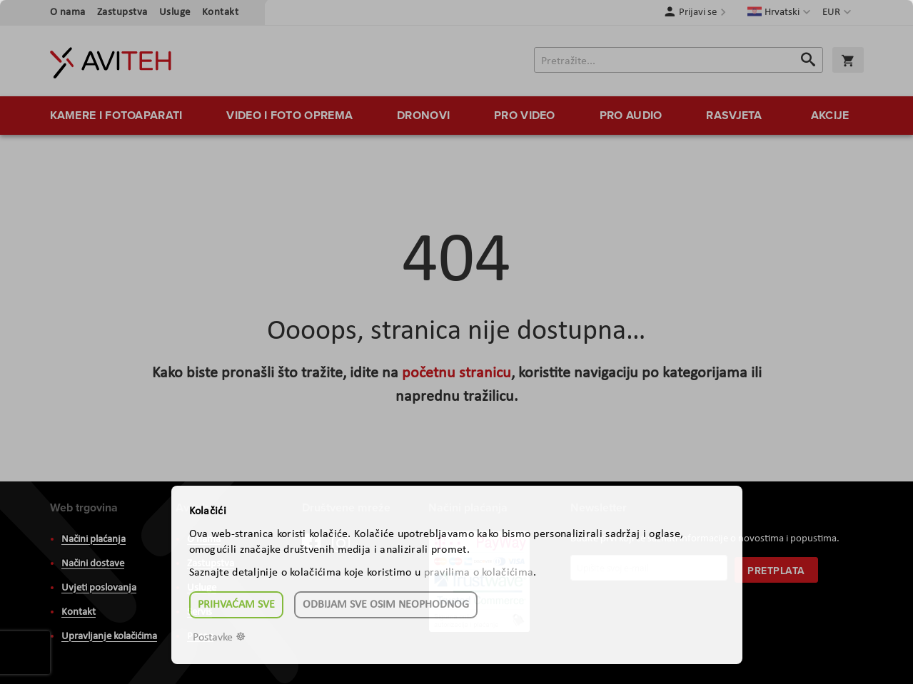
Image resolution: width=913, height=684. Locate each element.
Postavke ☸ (219, 637)
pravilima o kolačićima (479, 572)
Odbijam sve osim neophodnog (386, 605)
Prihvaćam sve (236, 605)
